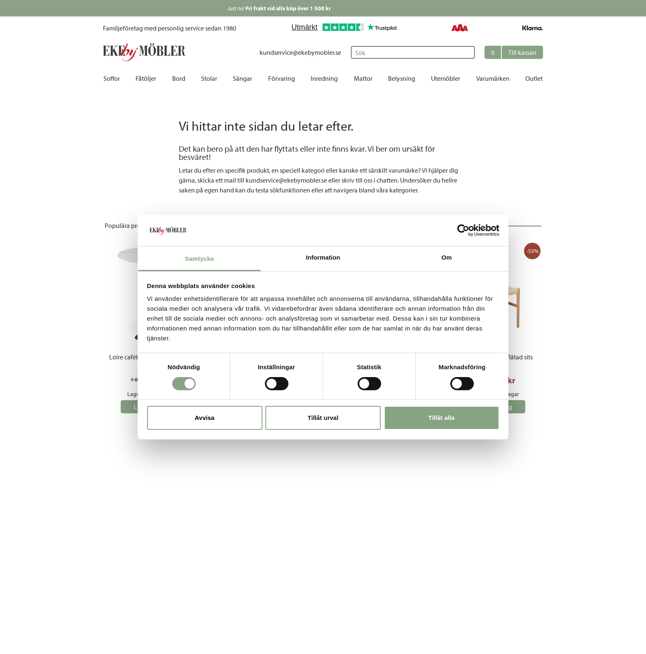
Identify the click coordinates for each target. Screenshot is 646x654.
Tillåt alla (441, 417)
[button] (514, 52)
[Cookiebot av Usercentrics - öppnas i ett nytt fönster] (463, 230)
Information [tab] (323, 257)
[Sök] (413, 52)
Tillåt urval (323, 417)
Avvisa (205, 417)
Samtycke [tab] (199, 258)
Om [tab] (446, 257)
